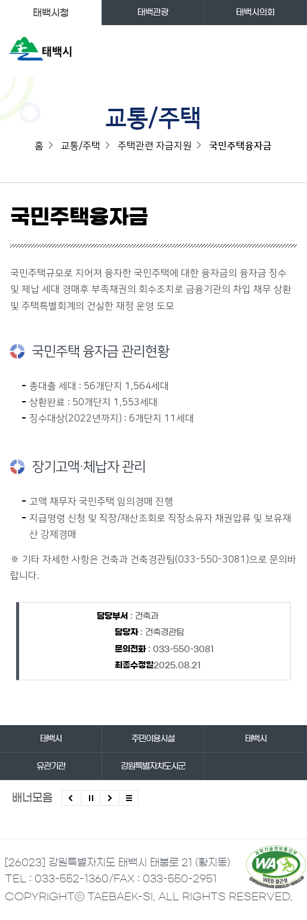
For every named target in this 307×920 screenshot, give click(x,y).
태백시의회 (255, 12)
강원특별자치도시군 (153, 766)
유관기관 (50, 766)
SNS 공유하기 (289, 222)
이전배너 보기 (71, 798)
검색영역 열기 (263, 51)
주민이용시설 (152, 739)
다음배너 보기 (109, 798)
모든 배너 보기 (129, 798)
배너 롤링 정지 (90, 798)
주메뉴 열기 (287, 51)
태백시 (51, 739)
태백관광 (152, 12)
